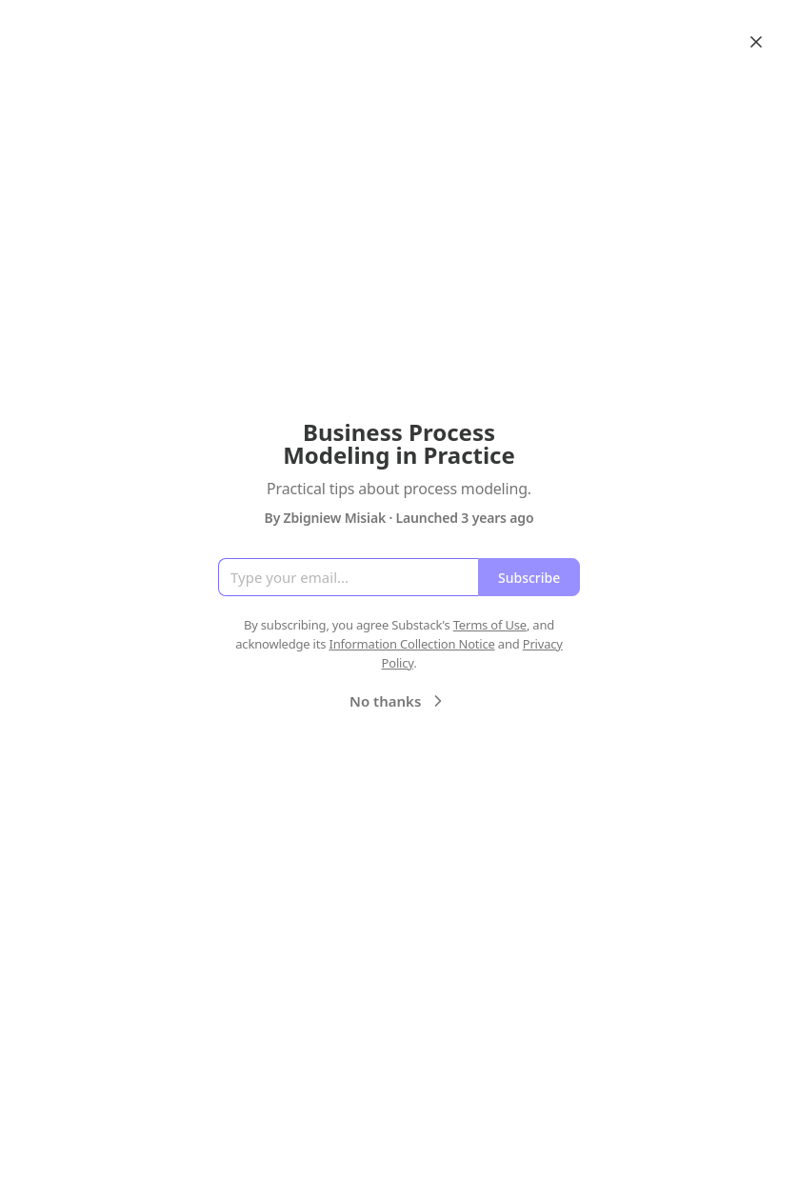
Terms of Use (490, 624)
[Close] (756, 42)
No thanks (398, 700)
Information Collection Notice (411, 643)
